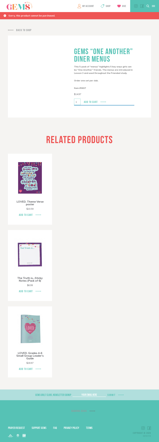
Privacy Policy (71, 427)
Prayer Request (16, 427)
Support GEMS (39, 427)
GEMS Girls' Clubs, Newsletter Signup (53, 394)
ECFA (18, 435)
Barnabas (10, 435)
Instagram (136, 6)
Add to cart (91, 101)
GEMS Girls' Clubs (19, 6)
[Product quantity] (77, 102)
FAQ (55, 427)
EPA (24, 435)
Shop (108, 6)
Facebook (142, 6)
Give (124, 6)
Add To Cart (26, 214)
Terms (89, 427)
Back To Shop (24, 30)
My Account (88, 6)
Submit (111, 394)
